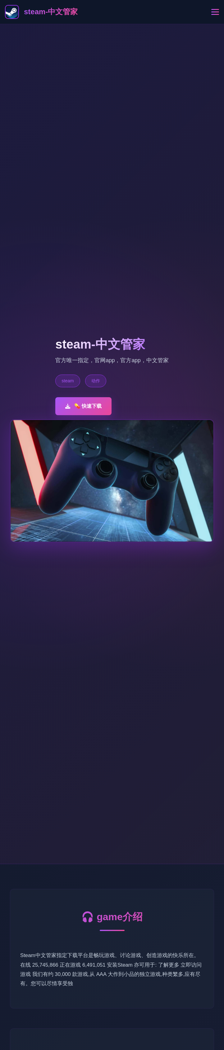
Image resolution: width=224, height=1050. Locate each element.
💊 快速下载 (83, 406)
